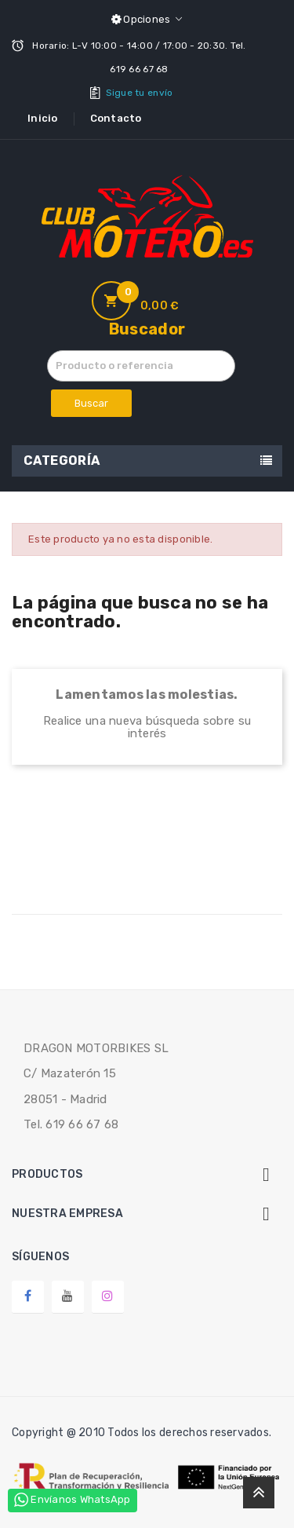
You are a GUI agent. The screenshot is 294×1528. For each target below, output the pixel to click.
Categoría (62, 460)
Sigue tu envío (139, 92)
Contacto (116, 118)
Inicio (42, 118)
